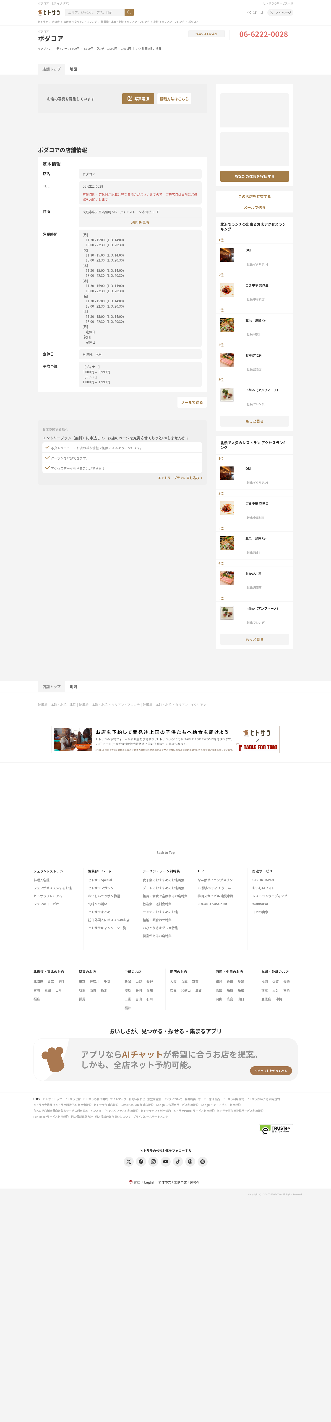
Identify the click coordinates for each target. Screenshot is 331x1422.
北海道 (38, 981)
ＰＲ (201, 871)
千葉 (107, 981)
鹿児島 (266, 999)
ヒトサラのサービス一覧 (278, 3)
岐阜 (128, 990)
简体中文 (164, 1182)
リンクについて (172, 1099)
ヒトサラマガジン (101, 888)
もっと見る (254, 421)
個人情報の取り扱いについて (113, 1117)
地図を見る (140, 222)
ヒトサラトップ (52, 1099)
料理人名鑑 (42, 880)
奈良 (173, 990)
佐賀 (275, 981)
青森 (51, 981)
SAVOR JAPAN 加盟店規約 (137, 1105)
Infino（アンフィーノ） (262, 390)
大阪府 (56, 21)
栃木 (104, 990)
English (149, 1182)
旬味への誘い (97, 904)
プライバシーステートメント (150, 1117)
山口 (241, 999)
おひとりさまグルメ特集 (160, 928)
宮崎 (286, 990)
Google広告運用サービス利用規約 (177, 1105)
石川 (149, 999)
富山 (139, 999)
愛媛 (241, 981)
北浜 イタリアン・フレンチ (169, 21)
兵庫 (184, 981)
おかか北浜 (253, 355)
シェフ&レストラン (48, 871)
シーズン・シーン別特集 (161, 871)
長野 (149, 981)
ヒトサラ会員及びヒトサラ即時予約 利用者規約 (62, 1105)
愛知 (149, 990)
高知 (219, 990)
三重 (128, 999)
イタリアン (45, 48)
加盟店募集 (154, 1099)
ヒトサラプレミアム (48, 896)
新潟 (128, 981)
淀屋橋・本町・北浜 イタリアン (165, 704)
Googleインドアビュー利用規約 (221, 1105)
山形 (58, 990)
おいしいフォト (263, 888)
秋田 (47, 990)
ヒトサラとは (72, 1099)
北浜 (73, 704)
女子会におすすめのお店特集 (163, 880)
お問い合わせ (137, 1099)
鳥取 (230, 990)
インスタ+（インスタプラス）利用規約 (114, 1111)
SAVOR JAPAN (263, 880)
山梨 (139, 981)
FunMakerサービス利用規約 (51, 1117)
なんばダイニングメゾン (215, 880)
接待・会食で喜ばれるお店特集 (165, 896)
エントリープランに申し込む (178, 477)
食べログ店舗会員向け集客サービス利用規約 (60, 1111)
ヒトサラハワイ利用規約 (156, 1111)
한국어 (194, 1182)
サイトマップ (118, 1099)
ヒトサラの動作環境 (95, 1099)
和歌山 (186, 990)
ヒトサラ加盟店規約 (106, 1105)
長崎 (286, 981)
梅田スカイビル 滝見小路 (215, 896)
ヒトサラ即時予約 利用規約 (263, 1099)
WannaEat (260, 904)
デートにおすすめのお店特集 (163, 888)
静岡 (139, 990)
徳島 (219, 981)
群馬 (82, 999)
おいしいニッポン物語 (104, 896)
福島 (37, 999)
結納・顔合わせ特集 (157, 920)
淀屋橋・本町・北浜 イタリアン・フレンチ (125, 21)
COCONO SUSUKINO (213, 904)
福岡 (264, 981)
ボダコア (50, 38)
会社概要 (190, 1099)
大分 (275, 990)
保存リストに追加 (206, 34)
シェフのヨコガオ (46, 904)
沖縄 (279, 999)
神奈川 (94, 981)
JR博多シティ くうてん (214, 888)
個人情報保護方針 (82, 1117)
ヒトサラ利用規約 (233, 1099)
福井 (128, 1007)
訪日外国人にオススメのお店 (109, 920)
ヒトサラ (43, 21)
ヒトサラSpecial (100, 880)
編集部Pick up (99, 871)
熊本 (264, 990)
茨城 (93, 990)
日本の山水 (260, 912)
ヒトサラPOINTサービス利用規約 (194, 1111)
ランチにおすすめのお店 (160, 912)
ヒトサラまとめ (99, 912)
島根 (241, 990)
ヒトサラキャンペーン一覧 (107, 928)
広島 (230, 999)
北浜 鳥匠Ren (256, 320)
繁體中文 (180, 1182)
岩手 (62, 981)
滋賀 (198, 990)
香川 (230, 981)
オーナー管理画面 (209, 1099)
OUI (248, 250)
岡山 (219, 999)
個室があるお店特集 (157, 936)
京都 (195, 981)
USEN (37, 1099)
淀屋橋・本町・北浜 (52, 704)
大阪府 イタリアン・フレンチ (80, 21)
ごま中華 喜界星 (256, 285)
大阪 (173, 981)
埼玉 (82, 990)
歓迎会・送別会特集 (157, 904)
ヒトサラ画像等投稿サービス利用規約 (240, 1111)
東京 (82, 981)
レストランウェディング (269, 896)
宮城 (37, 990)
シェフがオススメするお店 (53, 888)
